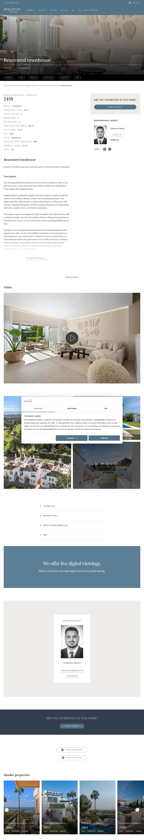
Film (21, 78)
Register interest (72, 277)
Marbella (30, 10)
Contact (43, 10)
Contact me (116, 135)
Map (77, 78)
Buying (53, 10)
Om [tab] (105, 408)
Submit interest (115, 107)
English (134, 3)
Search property (89, 10)
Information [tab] (72, 408)
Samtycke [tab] (38, 408)
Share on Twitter (72, 757)
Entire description (36, 258)
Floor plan (48, 78)
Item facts (65, 78)
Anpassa (72, 438)
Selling (64, 10)
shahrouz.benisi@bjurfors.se (72, 670)
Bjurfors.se (11, 3)
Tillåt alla (104, 438)
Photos (33, 78)
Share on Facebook (72, 750)
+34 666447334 (72, 676)
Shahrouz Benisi (72, 663)
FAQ (73, 10)
